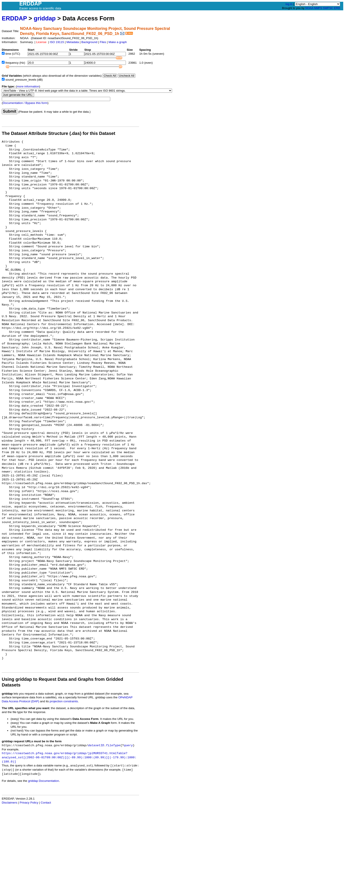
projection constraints (64, 701)
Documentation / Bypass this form (25, 103)
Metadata (72, 42)
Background (89, 42)
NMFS (318, 8)
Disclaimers (9, 802)
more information (28, 86)
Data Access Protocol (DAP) (20, 701)
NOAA (309, 8)
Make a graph (117, 42)
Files (103, 42)
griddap (45, 18)
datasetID (96, 745)
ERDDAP (14, 18)
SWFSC (328, 8)
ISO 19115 (57, 42)
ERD (337, 8)
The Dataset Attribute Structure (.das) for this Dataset (58, 133)
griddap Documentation (43, 780)
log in (289, 4)
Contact (46, 802)
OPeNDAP (125, 697)
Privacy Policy (29, 802)
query (128, 745)
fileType (113, 745)
